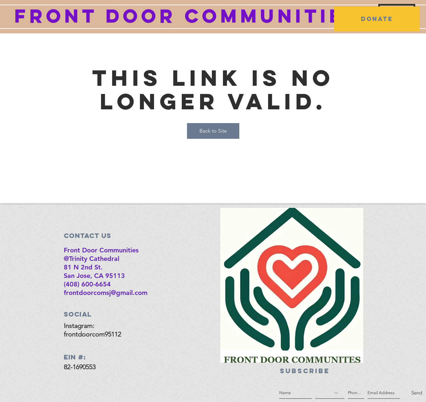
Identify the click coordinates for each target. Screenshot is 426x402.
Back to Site (213, 131)
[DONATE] (376, 19)
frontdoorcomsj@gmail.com (105, 293)
